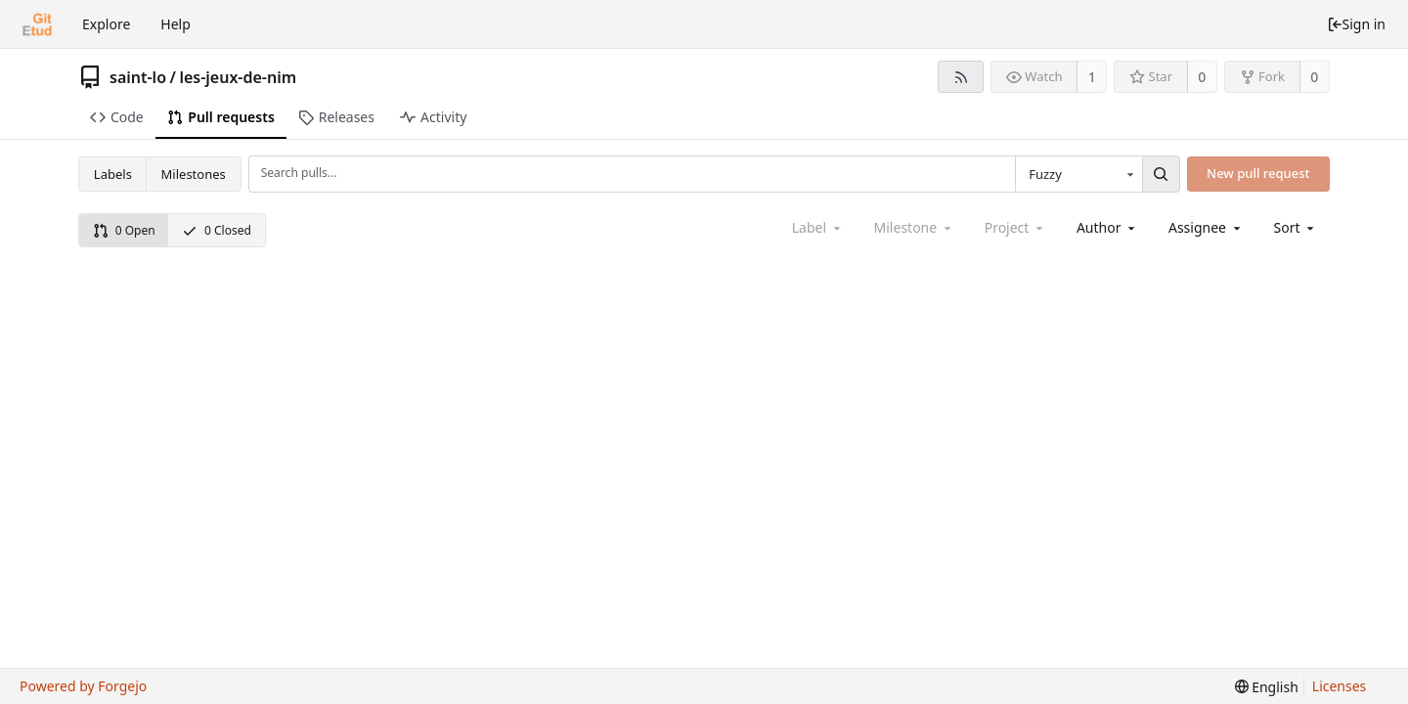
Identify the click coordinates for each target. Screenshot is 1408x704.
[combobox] (1078, 174)
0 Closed (216, 230)
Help (175, 24)
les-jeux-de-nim (237, 77)
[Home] (37, 24)
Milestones (193, 174)
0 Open (124, 230)
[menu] (1296, 227)
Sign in (1356, 24)
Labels (113, 174)
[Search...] (1160, 174)
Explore (106, 24)
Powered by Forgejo (83, 686)
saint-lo (138, 77)
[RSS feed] (961, 77)
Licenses (1339, 686)
